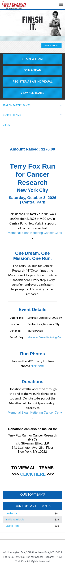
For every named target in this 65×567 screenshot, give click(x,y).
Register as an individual (32, 81)
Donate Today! (51, 46)
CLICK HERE (33, 474)
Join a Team (32, 70)
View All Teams (32, 92)
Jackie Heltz (12, 525)
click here (37, 366)
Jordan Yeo (12, 513)
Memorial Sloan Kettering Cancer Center (36, 233)
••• (61, 105)
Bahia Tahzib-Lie (15, 519)
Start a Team (32, 59)
